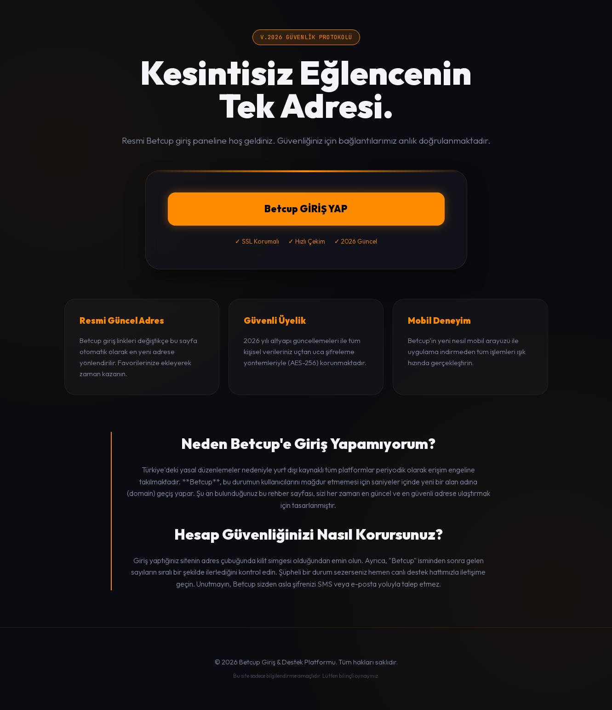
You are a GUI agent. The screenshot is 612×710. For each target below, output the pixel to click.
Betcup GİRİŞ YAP (306, 209)
